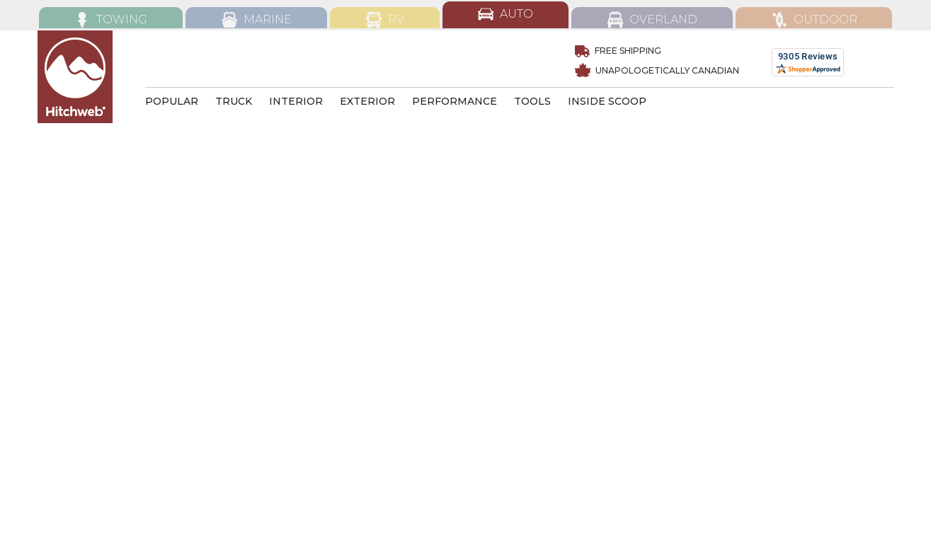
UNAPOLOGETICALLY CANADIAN (656, 70)
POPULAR (171, 101)
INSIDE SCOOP (607, 101)
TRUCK (233, 101)
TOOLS (532, 101)
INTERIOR (296, 101)
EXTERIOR (367, 101)
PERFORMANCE (454, 101)
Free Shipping (618, 50)
